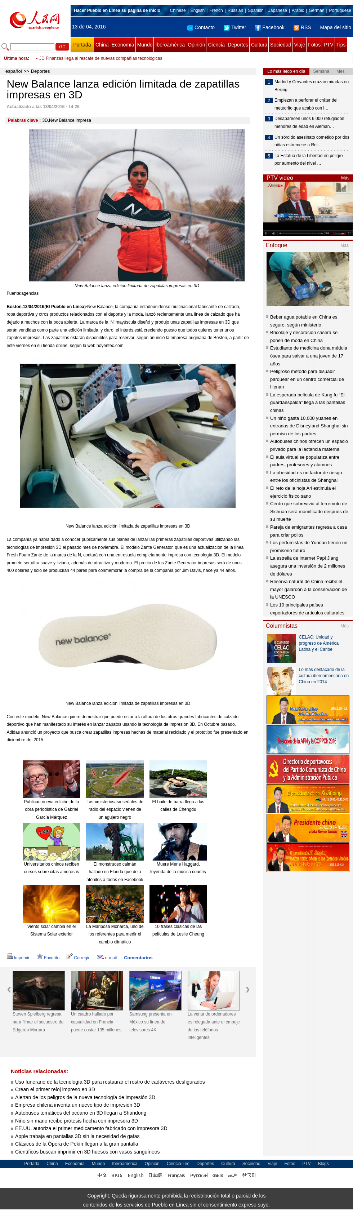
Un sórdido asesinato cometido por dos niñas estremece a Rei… (311, 141)
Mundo (145, 45)
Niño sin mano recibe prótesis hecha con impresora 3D (76, 1121)
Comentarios (138, 957)
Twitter (235, 27)
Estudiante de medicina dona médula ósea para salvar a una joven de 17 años (308, 355)
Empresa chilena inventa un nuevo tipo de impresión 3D (77, 1105)
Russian (235, 10)
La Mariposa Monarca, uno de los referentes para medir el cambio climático (114, 934)
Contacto (201, 27)
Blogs (323, 1163)
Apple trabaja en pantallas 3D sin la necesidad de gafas (77, 1136)
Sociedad (280, 45)
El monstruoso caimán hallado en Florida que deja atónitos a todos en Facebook (114, 872)
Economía (123, 45)
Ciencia (216, 45)
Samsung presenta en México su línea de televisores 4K (150, 1022)
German (316, 10)
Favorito (48, 957)
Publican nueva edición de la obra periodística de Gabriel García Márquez (51, 809)
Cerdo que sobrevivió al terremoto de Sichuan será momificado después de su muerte (309, 511)
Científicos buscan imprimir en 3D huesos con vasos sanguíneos (87, 1152)
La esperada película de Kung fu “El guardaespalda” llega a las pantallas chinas (307, 402)
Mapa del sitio (335, 27)
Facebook (269, 27)
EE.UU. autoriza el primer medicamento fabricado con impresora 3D (91, 1128)
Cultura (259, 45)
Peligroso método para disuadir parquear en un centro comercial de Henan (307, 379)
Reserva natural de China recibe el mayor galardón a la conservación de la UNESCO (308, 589)
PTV (328, 45)
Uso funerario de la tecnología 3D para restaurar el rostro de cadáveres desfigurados (110, 1082)
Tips (341, 45)
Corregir (78, 957)
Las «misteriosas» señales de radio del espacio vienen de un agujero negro (114, 809)
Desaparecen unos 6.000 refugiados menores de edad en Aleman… (309, 122)
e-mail (107, 957)
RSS (302, 27)
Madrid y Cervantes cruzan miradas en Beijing (311, 85)
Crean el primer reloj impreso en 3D (55, 1089)
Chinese (178, 10)
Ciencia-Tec (178, 1163)
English (198, 10)
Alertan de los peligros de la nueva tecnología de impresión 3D (85, 1097)
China (102, 45)
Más (345, 178)
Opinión (196, 45)
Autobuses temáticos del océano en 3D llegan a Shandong (80, 1113)
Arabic (298, 10)
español (13, 71)
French (216, 10)
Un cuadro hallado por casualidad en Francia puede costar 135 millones (96, 1022)
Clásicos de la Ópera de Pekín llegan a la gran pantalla (76, 1144)
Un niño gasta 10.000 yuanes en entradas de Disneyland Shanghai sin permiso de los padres (309, 426)
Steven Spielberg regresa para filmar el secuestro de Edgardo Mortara (38, 1022)
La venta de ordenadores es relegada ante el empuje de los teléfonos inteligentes (214, 1026)
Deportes (238, 45)
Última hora (16, 58)
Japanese (277, 10)
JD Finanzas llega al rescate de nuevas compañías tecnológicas (100, 58)
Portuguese (340, 10)
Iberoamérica (170, 45)
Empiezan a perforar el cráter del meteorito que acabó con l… (306, 104)
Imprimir (18, 957)
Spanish (255, 10)
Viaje (299, 45)
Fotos (314, 45)
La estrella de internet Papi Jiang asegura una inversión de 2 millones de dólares (307, 565)
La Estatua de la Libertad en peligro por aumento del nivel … (308, 159)
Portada (82, 45)
